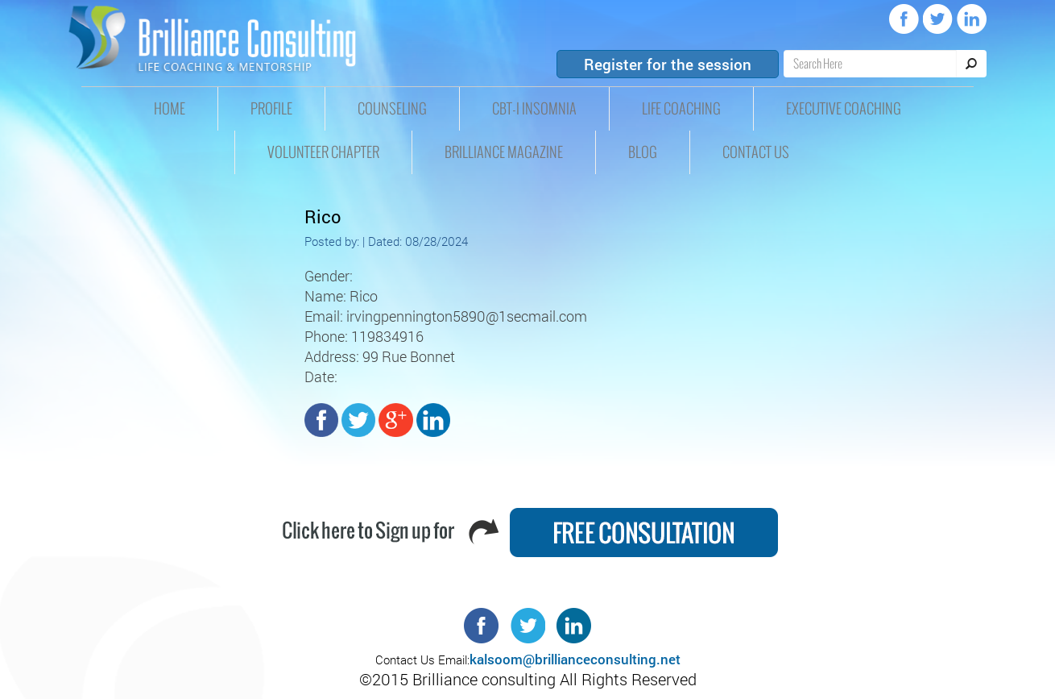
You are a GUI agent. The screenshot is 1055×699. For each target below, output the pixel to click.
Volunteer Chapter (323, 152)
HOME (169, 108)
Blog (642, 152)
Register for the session (667, 64)
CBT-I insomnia (534, 108)
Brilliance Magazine (504, 152)
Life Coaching (681, 108)
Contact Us (755, 152)
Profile (271, 108)
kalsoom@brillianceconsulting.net (575, 659)
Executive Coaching (843, 108)
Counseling (392, 108)
